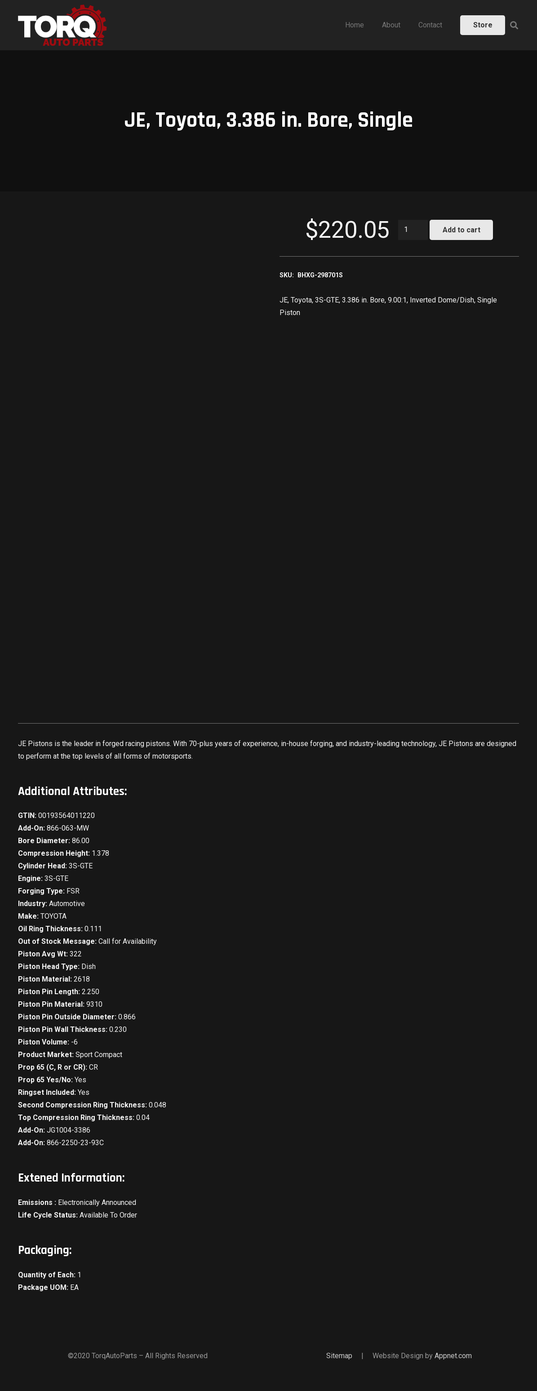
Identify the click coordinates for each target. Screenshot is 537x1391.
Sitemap (339, 1355)
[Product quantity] (413, 230)
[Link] (62, 25)
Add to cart (461, 230)
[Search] (514, 25)
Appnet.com (453, 1355)
